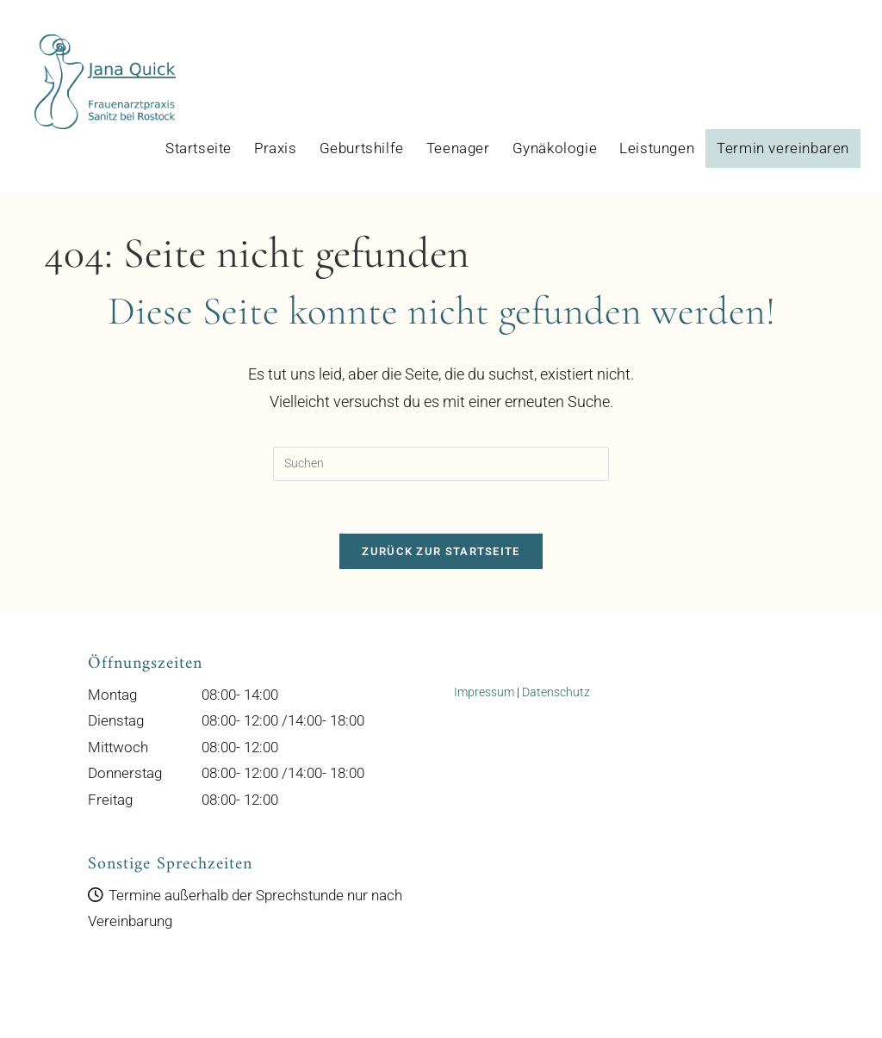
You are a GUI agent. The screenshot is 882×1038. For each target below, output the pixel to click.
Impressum (484, 692)
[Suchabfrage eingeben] (441, 464)
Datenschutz (556, 692)
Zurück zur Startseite (440, 551)
